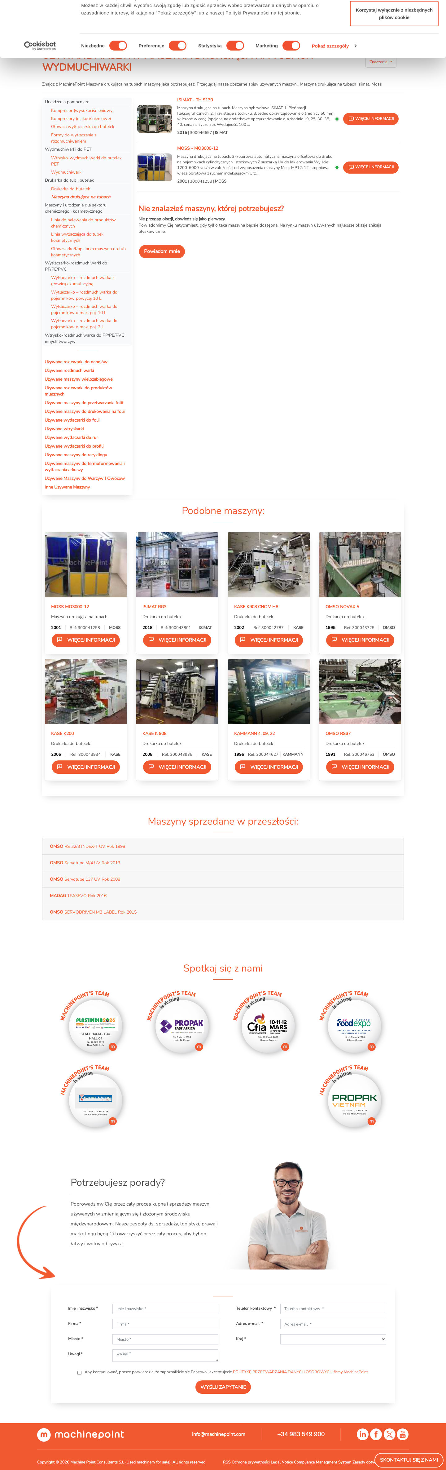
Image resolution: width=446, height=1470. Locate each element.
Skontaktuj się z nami (409, 1460)
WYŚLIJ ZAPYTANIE (223, 1387)
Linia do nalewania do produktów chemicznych (83, 223)
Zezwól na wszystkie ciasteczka (394, 16)
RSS (226, 1462)
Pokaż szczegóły (330, 92)
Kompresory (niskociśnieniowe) (81, 118)
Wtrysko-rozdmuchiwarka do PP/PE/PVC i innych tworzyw (85, 338)
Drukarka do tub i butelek (69, 180)
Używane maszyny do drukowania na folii (85, 411)
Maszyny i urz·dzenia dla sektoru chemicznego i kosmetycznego (76, 208)
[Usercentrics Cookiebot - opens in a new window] (40, 93)
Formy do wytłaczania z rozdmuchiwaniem (73, 138)
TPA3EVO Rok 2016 (78, 895)
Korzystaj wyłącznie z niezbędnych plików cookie (394, 60)
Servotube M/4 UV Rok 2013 (85, 863)
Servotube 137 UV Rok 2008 (85, 879)
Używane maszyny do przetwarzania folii (84, 403)
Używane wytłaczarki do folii (72, 420)
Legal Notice (282, 1462)
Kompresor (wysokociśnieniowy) (82, 110)
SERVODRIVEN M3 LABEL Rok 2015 (93, 912)
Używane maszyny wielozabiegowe (78, 379)
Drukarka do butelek (70, 189)
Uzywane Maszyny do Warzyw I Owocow (85, 478)
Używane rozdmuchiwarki (69, 370)
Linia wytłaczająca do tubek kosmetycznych (77, 237)
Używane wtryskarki (64, 429)
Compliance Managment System (322, 1462)
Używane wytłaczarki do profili (74, 446)
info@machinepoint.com (218, 1434)
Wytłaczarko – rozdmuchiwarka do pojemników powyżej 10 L (84, 295)
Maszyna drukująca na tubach (80, 197)
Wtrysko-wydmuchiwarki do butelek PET (86, 161)
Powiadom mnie (162, 251)
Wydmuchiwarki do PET (68, 149)
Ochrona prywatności (251, 1462)
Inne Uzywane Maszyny (67, 487)
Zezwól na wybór (394, 36)
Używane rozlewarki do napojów (76, 362)
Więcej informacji (86, 640)
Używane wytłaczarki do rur (71, 437)
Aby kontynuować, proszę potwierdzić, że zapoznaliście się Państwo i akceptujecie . (226, 1372)
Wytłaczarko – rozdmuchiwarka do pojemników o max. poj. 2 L (84, 323)
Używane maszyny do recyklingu (76, 455)
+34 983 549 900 (301, 1434)
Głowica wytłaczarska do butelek (82, 126)
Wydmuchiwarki (66, 172)
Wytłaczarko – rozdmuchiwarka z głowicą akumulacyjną (82, 280)
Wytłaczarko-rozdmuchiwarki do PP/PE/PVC (76, 266)
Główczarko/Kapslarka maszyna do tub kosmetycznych (88, 252)
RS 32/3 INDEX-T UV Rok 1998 (87, 846)
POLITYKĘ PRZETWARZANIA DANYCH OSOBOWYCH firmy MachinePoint (300, 1372)
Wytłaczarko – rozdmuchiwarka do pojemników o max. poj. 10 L (84, 309)
